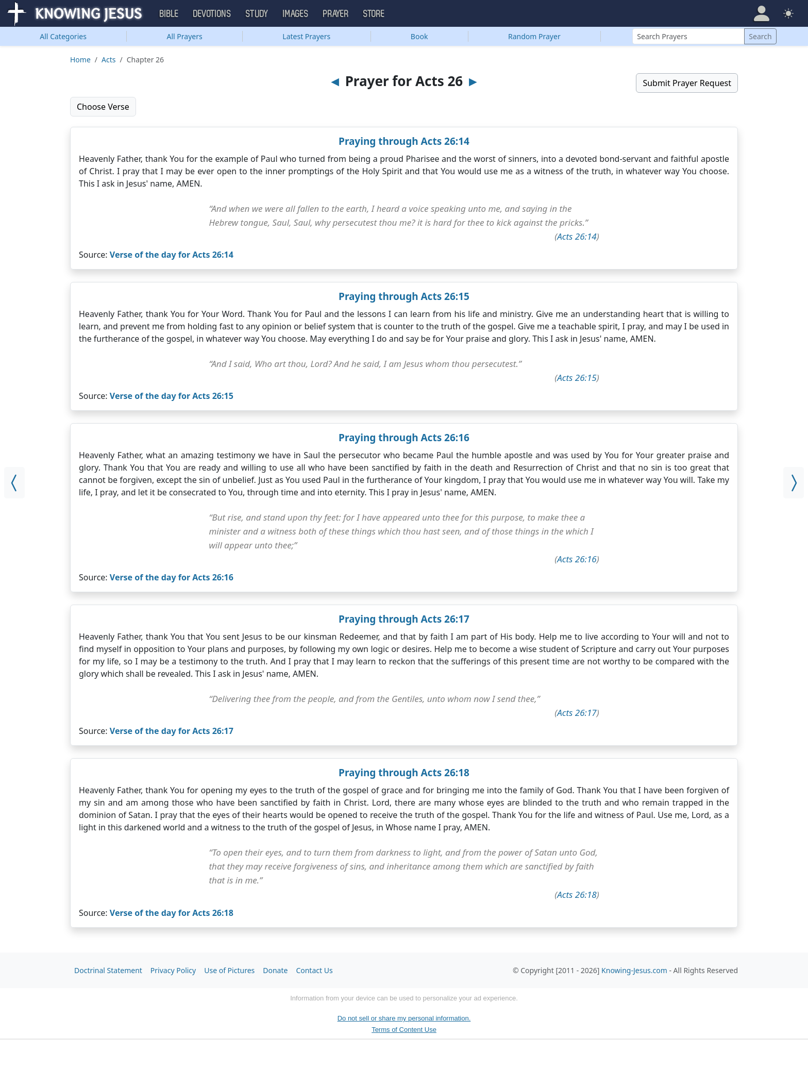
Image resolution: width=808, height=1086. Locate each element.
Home (80, 59)
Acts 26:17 (576, 713)
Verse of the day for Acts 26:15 (171, 396)
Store (374, 14)
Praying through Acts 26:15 (404, 296)
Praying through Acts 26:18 (404, 772)
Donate (275, 970)
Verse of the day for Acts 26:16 (171, 577)
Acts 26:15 (576, 377)
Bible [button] (169, 14)
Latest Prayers (306, 36)
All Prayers (185, 36)
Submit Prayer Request (687, 83)
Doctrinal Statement (108, 970)
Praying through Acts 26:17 (404, 619)
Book (419, 36)
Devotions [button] (212, 14)
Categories (63, 36)
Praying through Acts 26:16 (404, 437)
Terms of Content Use (404, 1029)
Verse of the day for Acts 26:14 (171, 254)
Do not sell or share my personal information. (404, 1018)
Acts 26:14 (576, 236)
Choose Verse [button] (103, 106)
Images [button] (296, 14)
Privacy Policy (173, 970)
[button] (761, 13)
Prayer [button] (336, 14)
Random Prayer (534, 36)
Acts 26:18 (576, 894)
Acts (108, 59)
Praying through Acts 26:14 (404, 141)
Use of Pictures (229, 970)
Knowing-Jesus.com (634, 970)
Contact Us (314, 970)
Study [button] (257, 14)
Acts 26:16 (576, 559)
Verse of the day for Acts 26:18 (171, 912)
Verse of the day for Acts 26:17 (171, 731)
